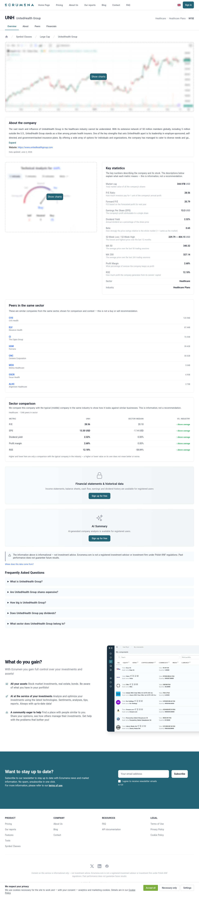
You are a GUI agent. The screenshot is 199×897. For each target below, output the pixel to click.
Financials (51, 26)
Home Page (44, 5)
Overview (11, 26)
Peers (37, 26)
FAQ (128, 5)
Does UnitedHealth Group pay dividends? (33, 613)
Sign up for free (99, 496)
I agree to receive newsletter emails (139, 781)
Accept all (150, 888)
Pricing (59, 5)
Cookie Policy (157, 835)
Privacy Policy (157, 829)
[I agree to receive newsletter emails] (119, 781)
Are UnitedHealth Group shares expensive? (34, 592)
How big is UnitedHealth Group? (28, 602)
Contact (116, 5)
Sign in (188, 5)
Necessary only (169, 888)
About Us (73, 5)
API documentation (111, 829)
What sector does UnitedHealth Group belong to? (37, 623)
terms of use (55, 785)
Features (9, 835)
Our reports (89, 5)
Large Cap (45, 36)
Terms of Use (157, 824)
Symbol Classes (24, 36)
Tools (7, 840)
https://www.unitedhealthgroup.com (35, 147)
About (25, 26)
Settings (187, 888)
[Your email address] (143, 774)
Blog (104, 5)
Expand (12, 142)
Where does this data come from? (19, 564)
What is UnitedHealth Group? (26, 581)
